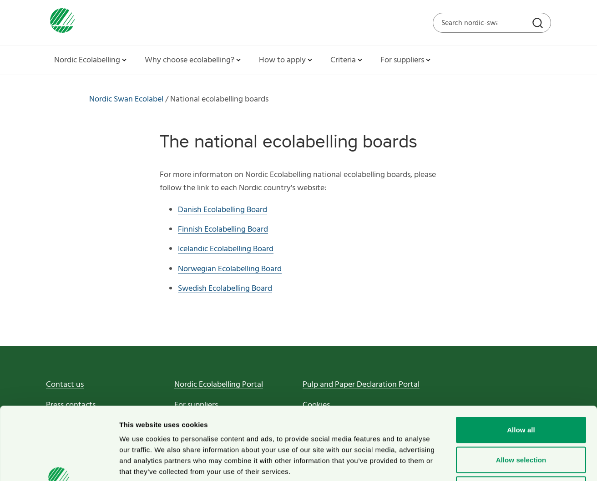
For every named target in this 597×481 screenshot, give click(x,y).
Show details (477, 463)
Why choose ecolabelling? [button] (194, 60)
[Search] (539, 24)
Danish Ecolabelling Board (222, 210)
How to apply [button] (286, 60)
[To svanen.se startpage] (60, 22)
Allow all (521, 361)
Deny (520, 421)
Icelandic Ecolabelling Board (225, 249)
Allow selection (521, 391)
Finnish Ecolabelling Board (223, 229)
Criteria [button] (347, 60)
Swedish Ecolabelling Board (225, 288)
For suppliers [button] (406, 60)
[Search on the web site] (492, 23)
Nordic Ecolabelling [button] (91, 60)
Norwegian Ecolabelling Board (230, 269)
